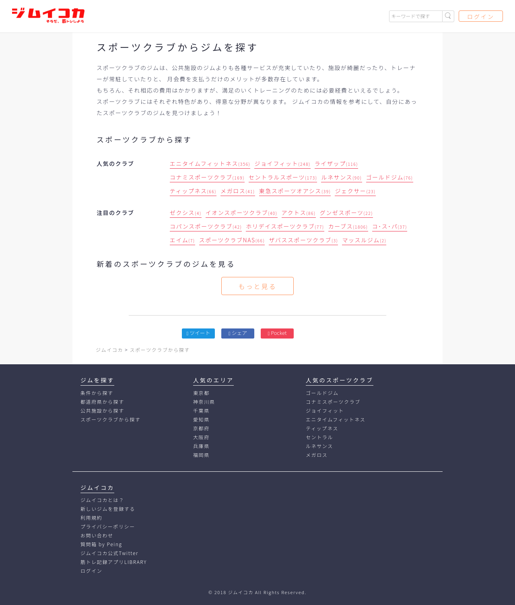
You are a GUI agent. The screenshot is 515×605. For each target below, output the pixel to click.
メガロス (237, 191)
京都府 (201, 428)
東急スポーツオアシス (295, 191)
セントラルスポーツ (283, 177)
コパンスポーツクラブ (206, 226)
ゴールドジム (389, 177)
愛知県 (201, 419)
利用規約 (91, 517)
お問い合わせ (96, 535)
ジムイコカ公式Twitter (109, 552)
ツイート (198, 333)
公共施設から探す (102, 410)
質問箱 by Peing (101, 544)
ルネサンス (341, 177)
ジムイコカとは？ (102, 499)
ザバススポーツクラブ (303, 240)
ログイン (480, 16)
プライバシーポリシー (107, 526)
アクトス (299, 213)
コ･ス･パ (389, 226)
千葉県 (201, 410)
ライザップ (336, 163)
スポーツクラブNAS (232, 240)
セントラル (319, 437)
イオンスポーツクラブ (242, 213)
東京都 (201, 392)
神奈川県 (204, 401)
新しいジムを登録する (107, 508)
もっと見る (257, 286)
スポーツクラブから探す (110, 419)
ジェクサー (355, 191)
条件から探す (96, 392)
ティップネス (193, 191)
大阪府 (201, 437)
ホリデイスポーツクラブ (285, 226)
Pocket (277, 333)
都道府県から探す (102, 401)
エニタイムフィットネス (210, 163)
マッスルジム (364, 240)
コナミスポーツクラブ (207, 177)
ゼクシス (186, 213)
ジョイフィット (282, 163)
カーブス (348, 226)
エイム (182, 240)
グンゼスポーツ (346, 213)
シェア (238, 333)
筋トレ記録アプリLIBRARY (113, 561)
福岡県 (201, 454)
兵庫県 (201, 445)
